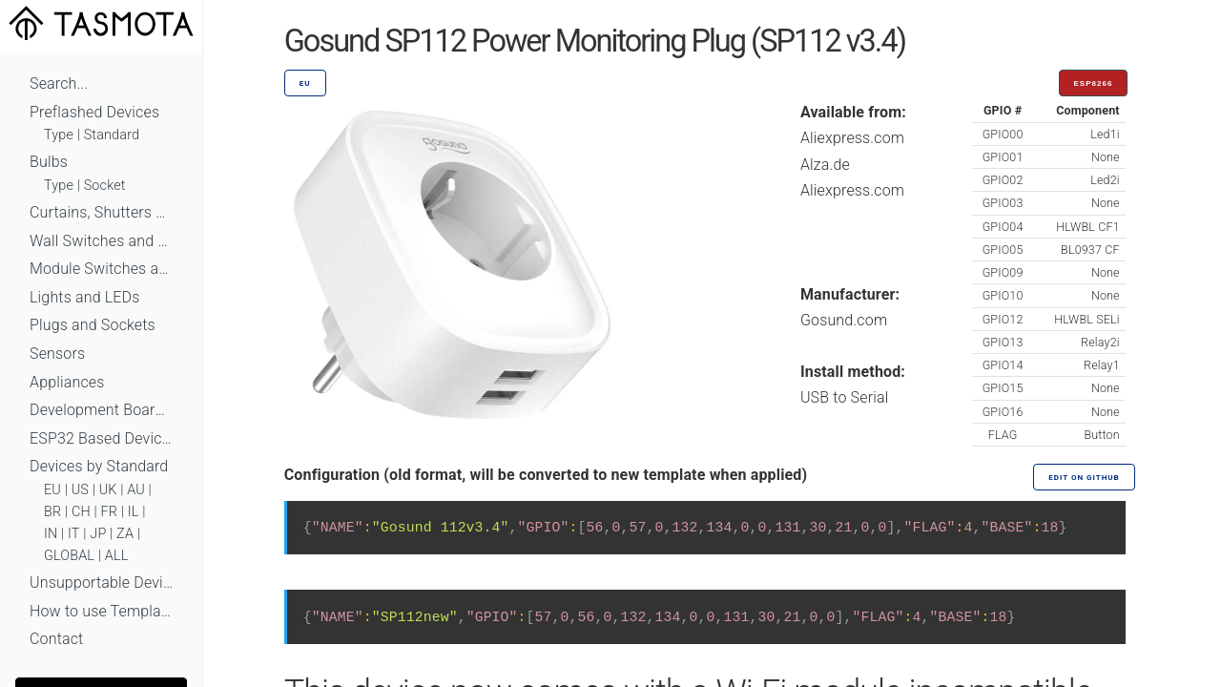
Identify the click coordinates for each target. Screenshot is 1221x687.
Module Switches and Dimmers (101, 269)
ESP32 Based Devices (101, 438)
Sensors (57, 353)
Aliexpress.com (852, 138)
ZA (125, 534)
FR (109, 512)
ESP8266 (1093, 83)
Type (58, 135)
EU (52, 490)
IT (74, 534)
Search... (59, 83)
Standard (111, 135)
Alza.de (825, 165)
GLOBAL (69, 556)
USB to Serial (844, 397)
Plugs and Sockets (92, 325)
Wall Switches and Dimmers (101, 241)
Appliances (67, 382)
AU (136, 490)
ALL (117, 556)
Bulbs (49, 162)
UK (108, 490)
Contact (56, 639)
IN (50, 534)
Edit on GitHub (1083, 477)
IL (133, 512)
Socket (105, 185)
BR (52, 512)
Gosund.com (843, 320)
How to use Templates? (101, 611)
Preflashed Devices (94, 112)
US (80, 490)
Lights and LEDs (85, 297)
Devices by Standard (99, 466)
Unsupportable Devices (101, 582)
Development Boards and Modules (101, 410)
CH (81, 512)
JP (98, 534)
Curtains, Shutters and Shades (101, 212)
